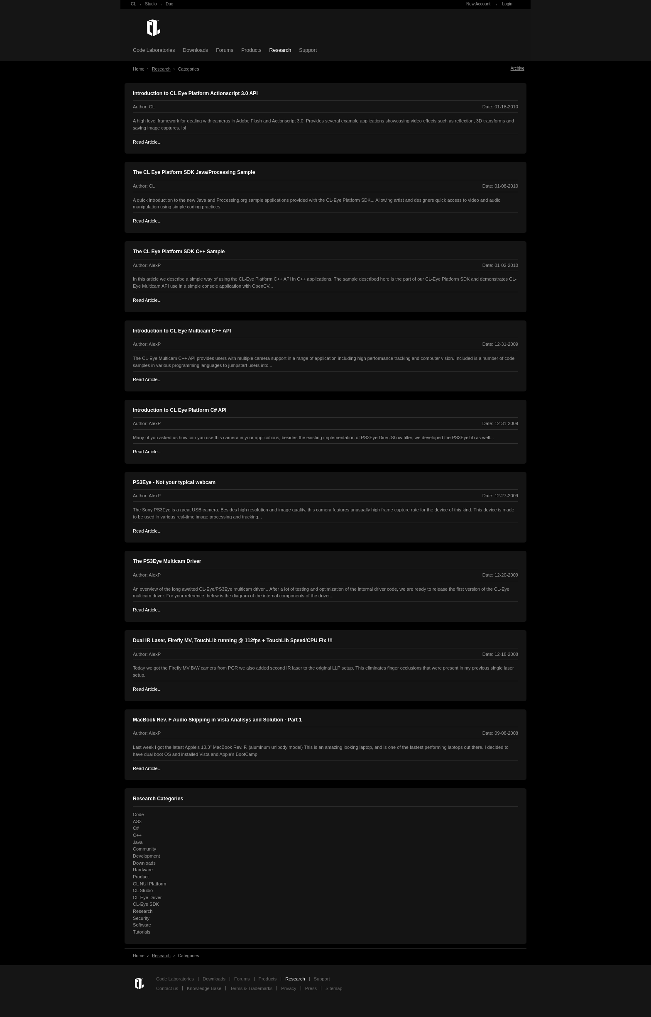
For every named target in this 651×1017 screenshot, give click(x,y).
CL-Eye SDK (146, 904)
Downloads (195, 50)
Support (308, 50)
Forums (224, 50)
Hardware (143, 869)
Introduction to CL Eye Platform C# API (180, 410)
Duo (169, 4)
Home (138, 69)
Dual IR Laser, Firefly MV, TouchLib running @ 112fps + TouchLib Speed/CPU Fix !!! (233, 640)
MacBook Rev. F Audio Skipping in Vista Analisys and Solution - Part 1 (217, 720)
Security (141, 918)
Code (138, 814)
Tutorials (141, 931)
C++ (137, 835)
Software (142, 924)
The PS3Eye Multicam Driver (167, 561)
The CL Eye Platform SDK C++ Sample (179, 251)
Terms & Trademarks (251, 988)
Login (507, 4)
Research (280, 50)
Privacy (288, 988)
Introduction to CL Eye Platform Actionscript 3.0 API (195, 93)
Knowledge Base (204, 988)
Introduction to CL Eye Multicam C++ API (182, 331)
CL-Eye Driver (147, 897)
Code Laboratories (154, 50)
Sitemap (334, 988)
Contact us (167, 988)
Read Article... (147, 141)
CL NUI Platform (149, 883)
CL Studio (143, 890)
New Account (478, 4)
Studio (151, 4)
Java (137, 842)
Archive (517, 68)
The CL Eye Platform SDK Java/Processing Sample (194, 172)
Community (144, 848)
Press (311, 988)
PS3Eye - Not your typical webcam (174, 482)
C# (136, 828)
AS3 (137, 821)
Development (146, 855)
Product (141, 876)
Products (251, 50)
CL (133, 4)
